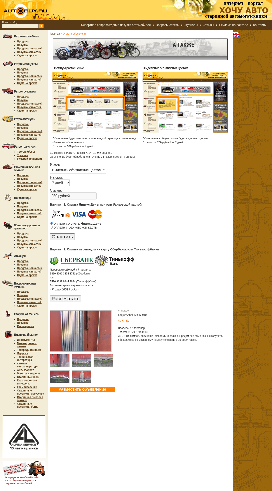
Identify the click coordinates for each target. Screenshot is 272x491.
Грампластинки (27, 387)
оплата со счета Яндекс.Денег (76, 223)
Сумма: (56, 190)
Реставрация (25, 326)
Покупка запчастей (29, 52)
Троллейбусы (26, 151)
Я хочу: (55, 164)
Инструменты (26, 339)
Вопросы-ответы (167, 25)
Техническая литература (25, 358)
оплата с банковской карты (74, 227)
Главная (55, 33)
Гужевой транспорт (29, 158)
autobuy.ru (36, 10)
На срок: (56, 177)
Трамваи (22, 155)
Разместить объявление (82, 389)
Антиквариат (25, 370)
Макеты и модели (28, 373)
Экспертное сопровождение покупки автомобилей (115, 25)
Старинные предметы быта (27, 405)
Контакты (259, 25)
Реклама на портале (233, 25)
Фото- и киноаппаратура (27, 365)
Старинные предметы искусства (30, 392)
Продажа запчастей (29, 48)
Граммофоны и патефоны (27, 382)
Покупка (22, 45)
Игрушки (22, 353)
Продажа (23, 41)
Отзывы (208, 25)
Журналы (191, 25)
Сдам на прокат (27, 55)
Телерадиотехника (29, 349)
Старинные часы (28, 377)
